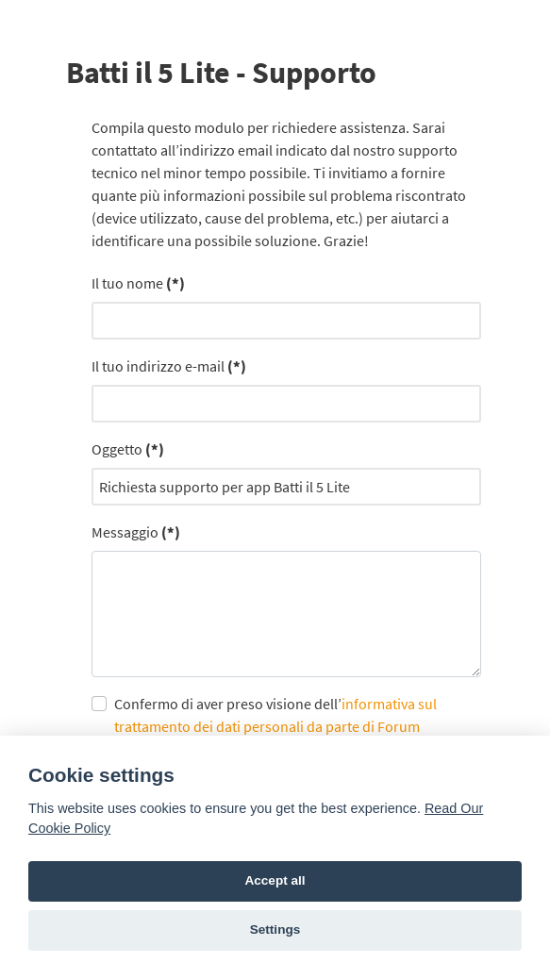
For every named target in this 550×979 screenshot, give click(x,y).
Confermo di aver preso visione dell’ (275, 726)
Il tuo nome (138, 283)
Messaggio (136, 532)
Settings (275, 929)
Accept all (274, 880)
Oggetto (128, 449)
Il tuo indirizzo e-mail (169, 366)
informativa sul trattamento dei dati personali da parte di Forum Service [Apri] (275, 726)
